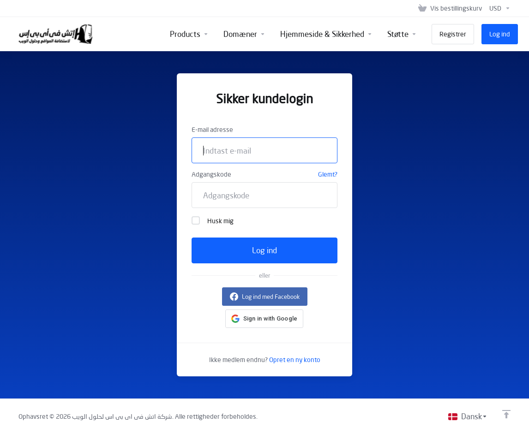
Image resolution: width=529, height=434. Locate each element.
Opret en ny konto (294, 359)
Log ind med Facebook (271, 296)
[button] (264, 318)
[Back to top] (506, 414)
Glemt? (327, 174)
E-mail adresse (212, 129)
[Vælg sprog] (468, 416)
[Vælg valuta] (498, 8)
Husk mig (213, 220)
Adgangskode (211, 174)
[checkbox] (196, 220)
